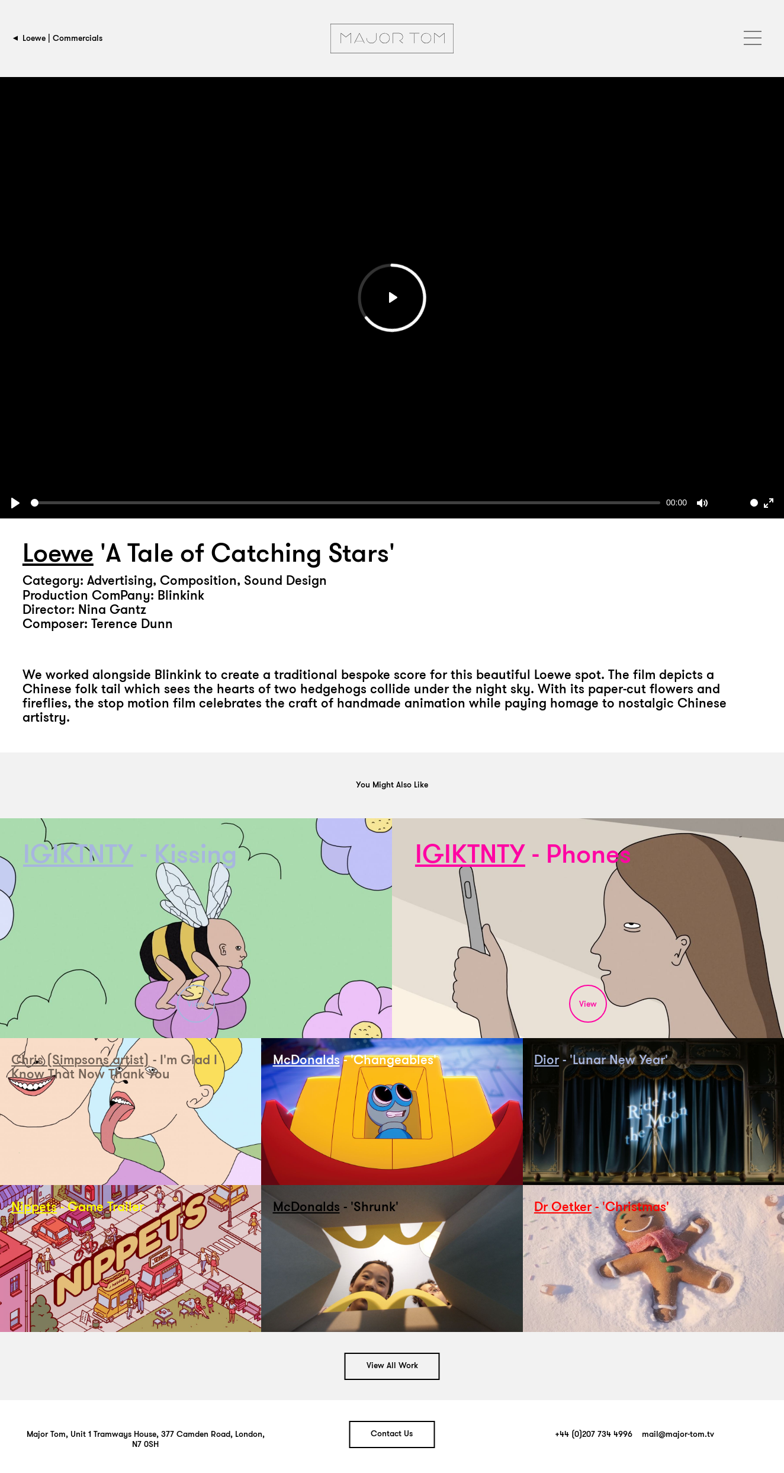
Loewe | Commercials (62, 38)
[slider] (345, 502)
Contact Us (392, 1434)
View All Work (392, 1366)
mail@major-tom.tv (678, 1434)
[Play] (15, 503)
